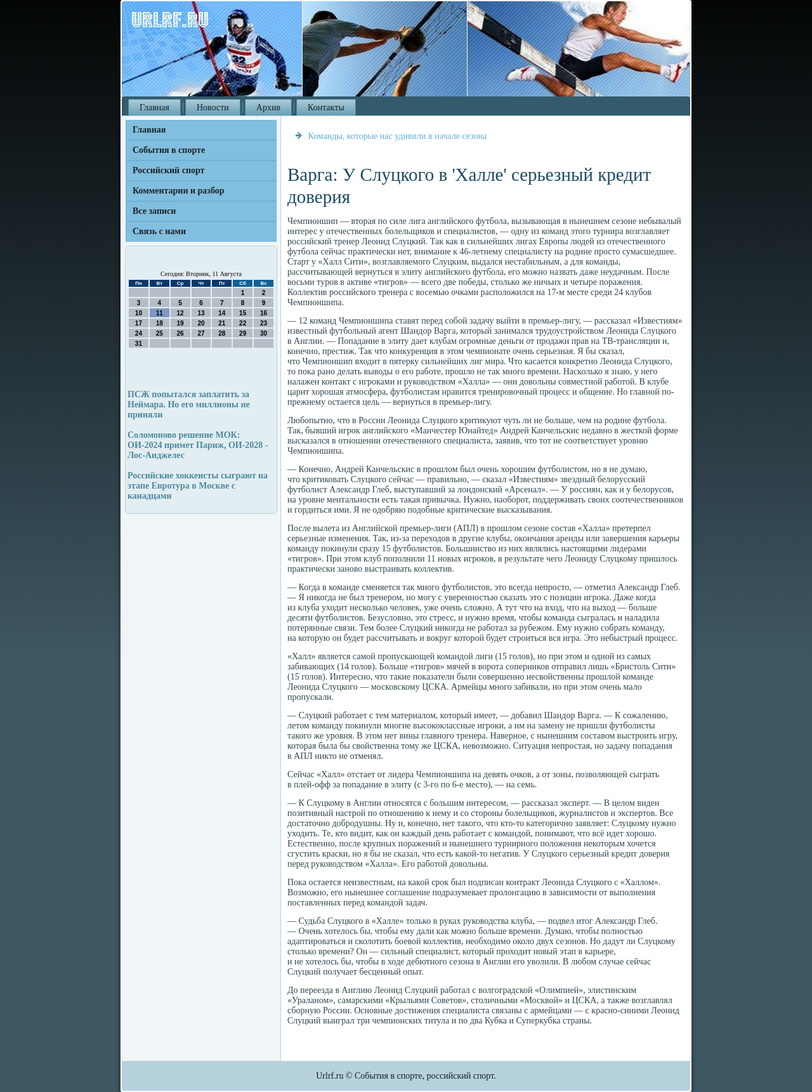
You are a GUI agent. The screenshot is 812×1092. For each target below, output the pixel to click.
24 (138, 333)
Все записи (154, 211)
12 (180, 313)
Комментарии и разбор (179, 190)
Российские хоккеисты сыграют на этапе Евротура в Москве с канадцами (198, 486)
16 (263, 313)
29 (242, 333)
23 (263, 323)
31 (138, 343)
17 (138, 323)
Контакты (326, 107)
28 (221, 333)
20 (200, 323)
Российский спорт (168, 170)
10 (138, 313)
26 (180, 333)
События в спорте (169, 150)
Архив (268, 107)
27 (200, 333)
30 (263, 333)
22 (242, 323)
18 (159, 323)
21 (221, 323)
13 (200, 313)
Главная (154, 107)
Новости (213, 107)
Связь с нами (159, 231)
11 (159, 313)
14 (221, 313)
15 (242, 313)
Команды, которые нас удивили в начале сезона (397, 136)
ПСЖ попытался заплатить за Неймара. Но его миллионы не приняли (189, 404)
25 (159, 333)
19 (180, 323)
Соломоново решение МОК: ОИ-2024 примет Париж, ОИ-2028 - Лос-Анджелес (198, 445)
